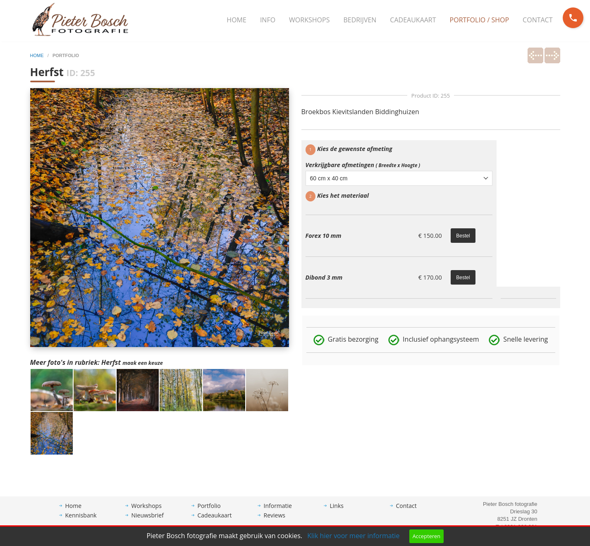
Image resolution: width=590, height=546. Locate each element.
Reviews (274, 521)
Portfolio (209, 512)
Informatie (278, 512)
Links (337, 512)
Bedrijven (359, 19)
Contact (537, 19)
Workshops (309, 19)
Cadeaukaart (413, 19)
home (37, 55)
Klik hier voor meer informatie (353, 535)
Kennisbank (81, 521)
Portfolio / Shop (479, 19)
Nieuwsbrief (147, 521)
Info (267, 19)
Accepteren (426, 536)
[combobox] (399, 178)
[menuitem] (236, 20)
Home (236, 19)
